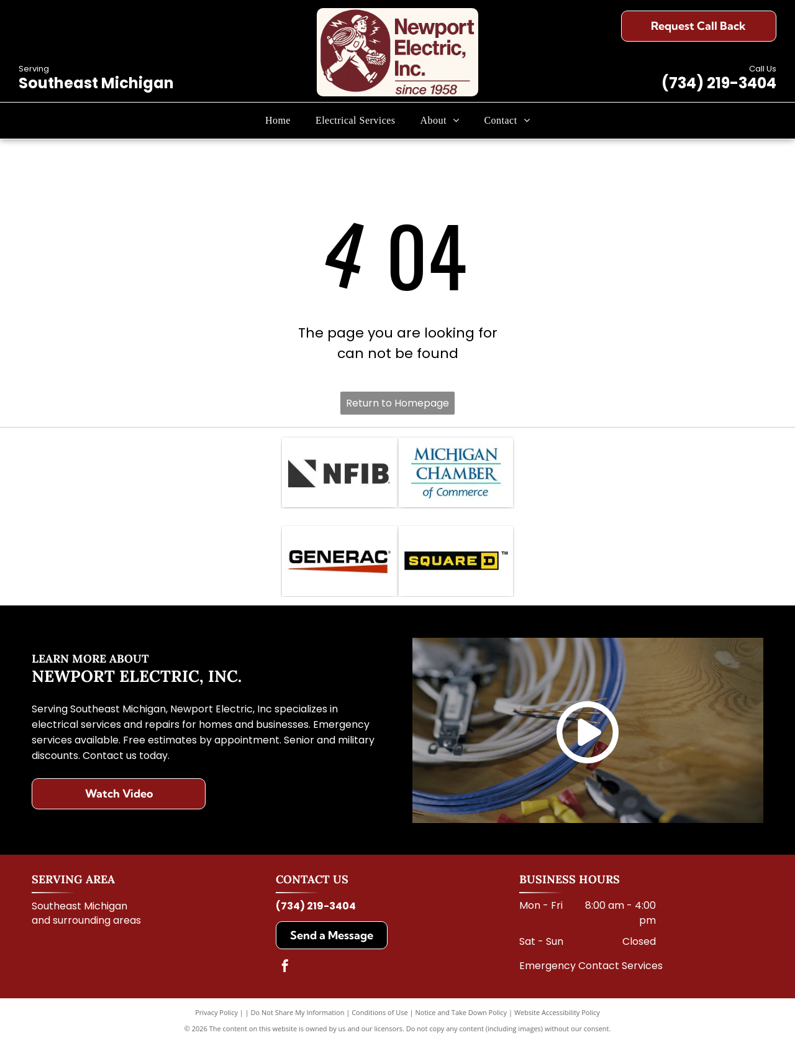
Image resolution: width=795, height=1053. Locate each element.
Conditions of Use (380, 1021)
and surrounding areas (86, 929)
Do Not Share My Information (298, 1021)
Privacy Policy (216, 1021)
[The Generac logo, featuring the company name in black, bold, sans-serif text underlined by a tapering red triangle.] (339, 568)
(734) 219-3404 (718, 83)
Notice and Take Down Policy (461, 1021)
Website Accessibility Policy (557, 1021)
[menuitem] (278, 120)
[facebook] (285, 977)
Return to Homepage (397, 403)
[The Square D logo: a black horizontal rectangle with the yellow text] (456, 568)
